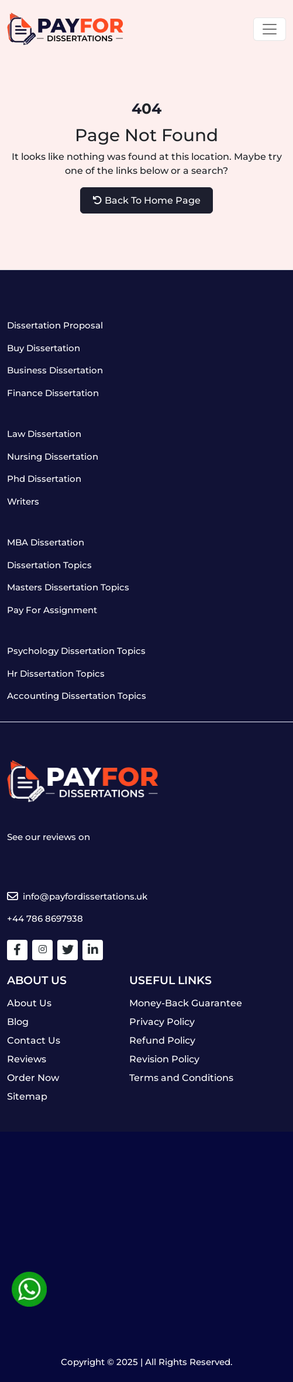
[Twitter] (68, 950)
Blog (18, 1021)
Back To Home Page (147, 200)
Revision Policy (164, 1059)
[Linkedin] (93, 950)
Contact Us (33, 1040)
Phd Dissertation (44, 478)
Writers (23, 501)
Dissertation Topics (49, 565)
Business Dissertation (55, 370)
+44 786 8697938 (45, 918)
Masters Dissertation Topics (68, 587)
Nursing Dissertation (52, 456)
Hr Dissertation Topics (56, 673)
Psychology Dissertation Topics (76, 650)
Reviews (26, 1059)
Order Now (33, 1077)
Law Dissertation (44, 433)
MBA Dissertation (45, 542)
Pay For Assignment (52, 609)
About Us (29, 1003)
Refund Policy (162, 1040)
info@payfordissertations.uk (77, 896)
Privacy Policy (162, 1021)
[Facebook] (17, 950)
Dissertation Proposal (55, 325)
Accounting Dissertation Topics (76, 695)
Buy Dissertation (43, 348)
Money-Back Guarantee (185, 1003)
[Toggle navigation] (269, 29)
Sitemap (27, 1096)
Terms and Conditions (181, 1077)
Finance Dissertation (53, 392)
